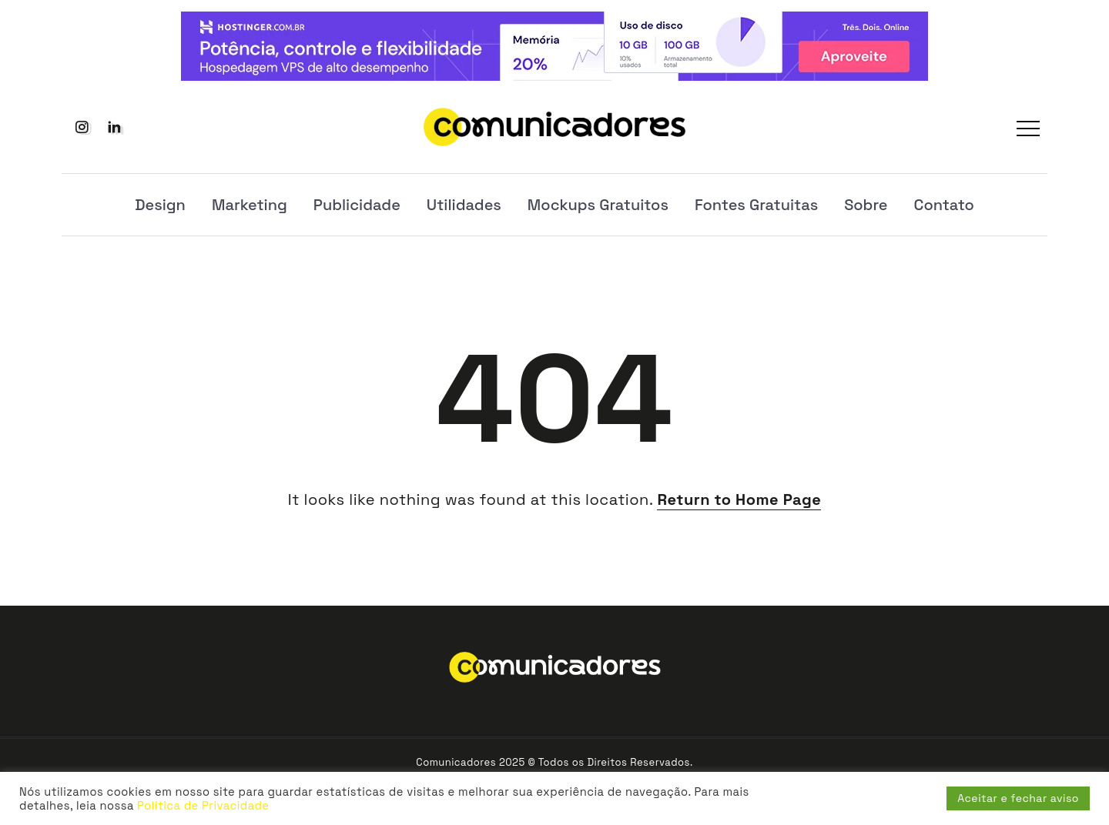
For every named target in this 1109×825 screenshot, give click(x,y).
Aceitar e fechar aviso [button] (1018, 798)
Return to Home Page (739, 499)
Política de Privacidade (203, 806)
